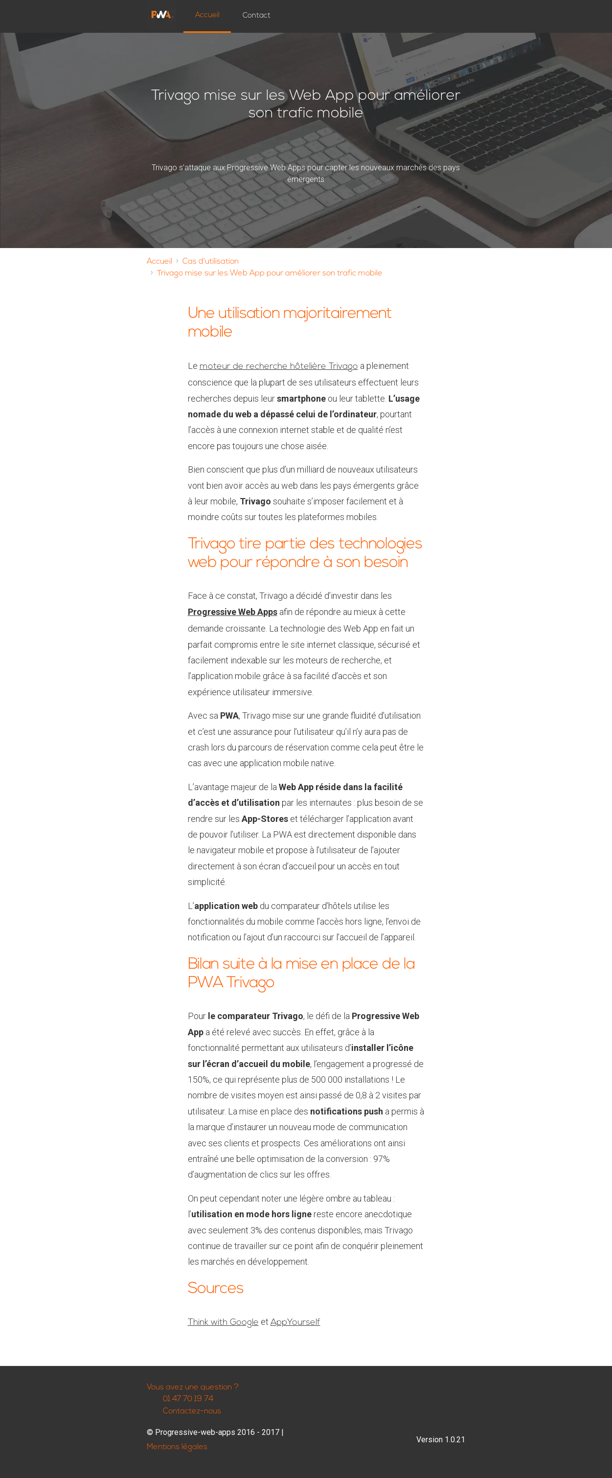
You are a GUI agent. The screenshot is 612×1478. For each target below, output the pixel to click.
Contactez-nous (184, 1412)
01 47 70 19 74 (180, 1399)
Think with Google (223, 1322)
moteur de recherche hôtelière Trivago (279, 366)
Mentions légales (177, 1447)
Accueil (207, 15)
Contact (257, 16)
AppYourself (295, 1322)
